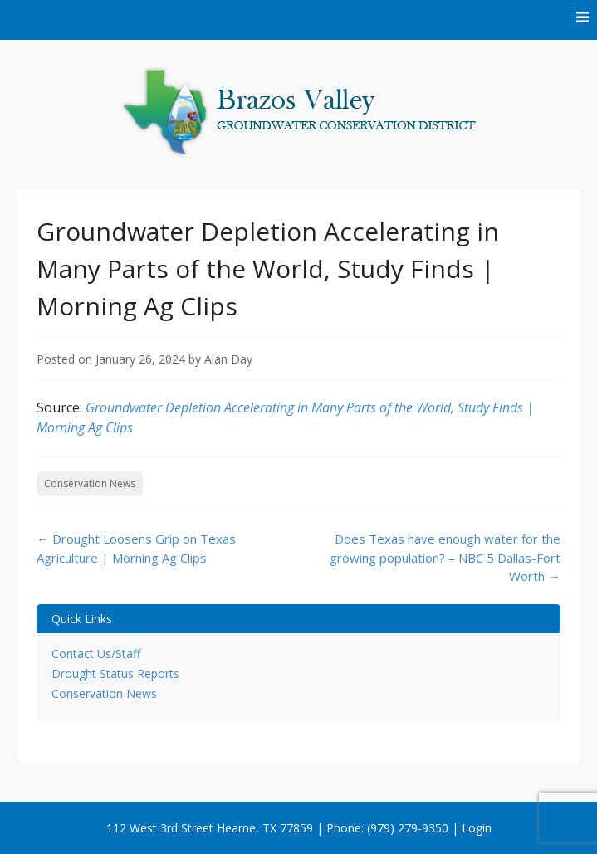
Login (477, 828)
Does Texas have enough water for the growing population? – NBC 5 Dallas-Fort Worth (445, 557)
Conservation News (89, 483)
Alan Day (228, 359)
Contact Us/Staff (95, 653)
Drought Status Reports (115, 673)
